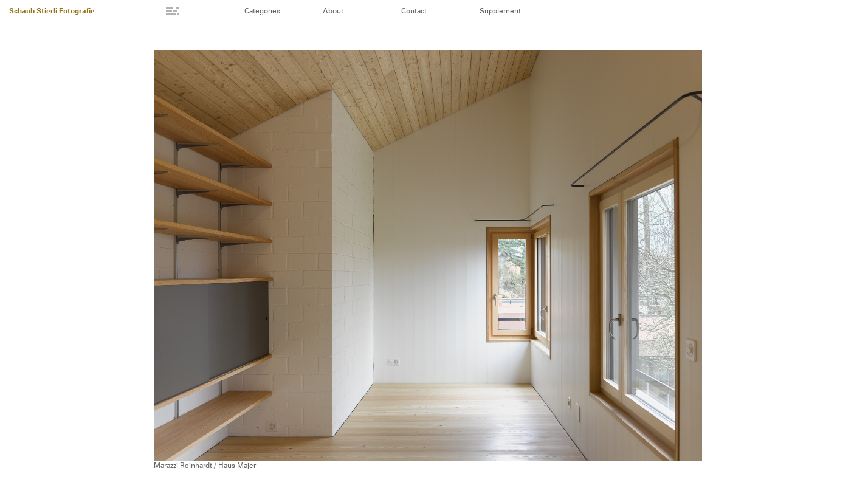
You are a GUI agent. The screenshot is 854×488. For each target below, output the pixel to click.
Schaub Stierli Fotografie (52, 11)
